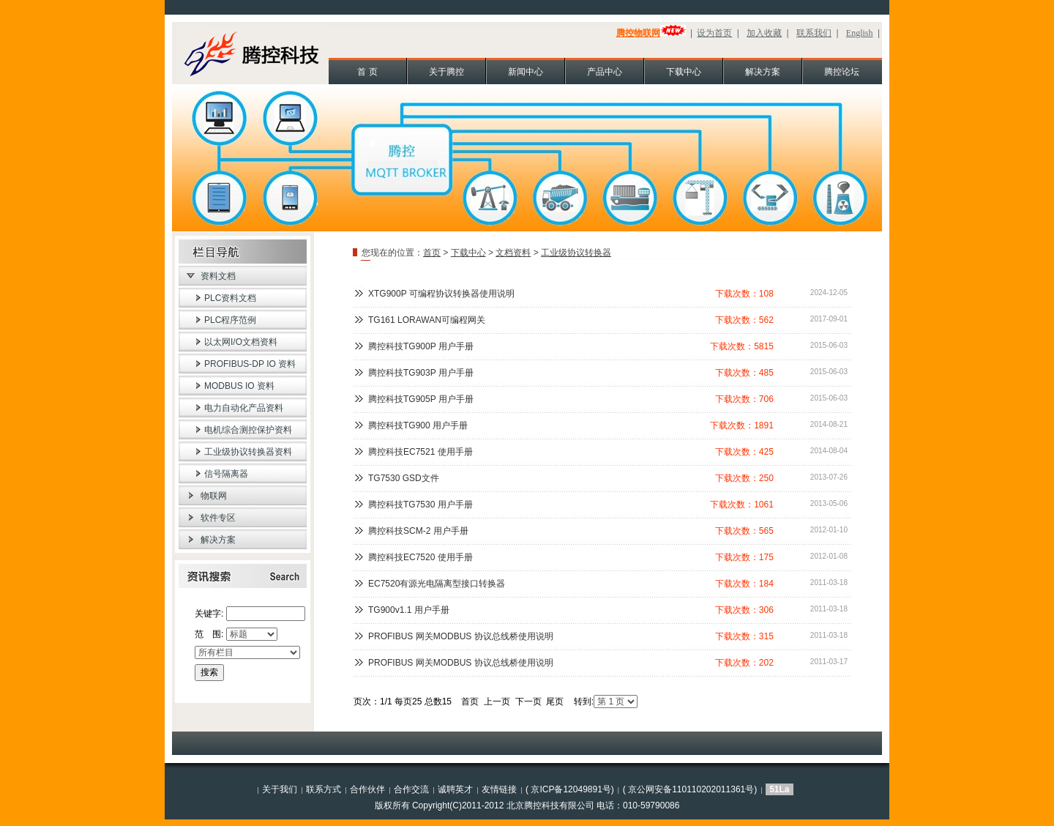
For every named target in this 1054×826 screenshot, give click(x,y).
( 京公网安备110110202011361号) (690, 789)
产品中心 (604, 72)
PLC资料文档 (230, 298)
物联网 (214, 496)
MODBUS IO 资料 (239, 386)
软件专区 (218, 518)
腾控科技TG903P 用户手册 (421, 373)
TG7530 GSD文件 (403, 478)
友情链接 (499, 789)
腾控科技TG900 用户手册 (418, 425)
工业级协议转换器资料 (248, 452)
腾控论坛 (841, 72)
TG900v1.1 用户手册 (408, 610)
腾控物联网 (638, 33)
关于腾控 (446, 72)
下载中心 (683, 72)
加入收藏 (764, 33)
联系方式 (323, 789)
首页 (432, 253)
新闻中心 (525, 72)
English (859, 33)
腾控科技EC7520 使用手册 (420, 557)
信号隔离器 (226, 474)
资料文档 (218, 276)
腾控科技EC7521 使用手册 (420, 452)
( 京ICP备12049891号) (570, 789)
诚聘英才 (455, 789)
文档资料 (513, 253)
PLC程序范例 (230, 320)
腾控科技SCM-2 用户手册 (418, 531)
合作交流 (411, 789)
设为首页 (714, 33)
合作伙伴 (367, 789)
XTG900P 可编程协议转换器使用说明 (441, 294)
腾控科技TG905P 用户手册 (421, 399)
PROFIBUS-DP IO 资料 (250, 364)
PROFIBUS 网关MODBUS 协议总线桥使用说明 (460, 636)
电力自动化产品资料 (243, 408)
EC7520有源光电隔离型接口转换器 (436, 583)
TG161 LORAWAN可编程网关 (426, 320)
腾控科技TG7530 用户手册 (420, 504)
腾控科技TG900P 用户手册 (421, 346)
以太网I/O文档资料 (240, 342)
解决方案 (762, 72)
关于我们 (279, 789)
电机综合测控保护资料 (248, 430)
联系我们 (813, 33)
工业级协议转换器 (576, 253)
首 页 (367, 72)
